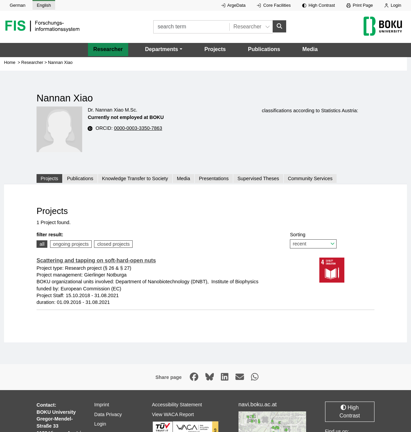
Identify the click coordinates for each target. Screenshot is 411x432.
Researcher (108, 49)
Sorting (313, 240)
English (44, 5)
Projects (215, 49)
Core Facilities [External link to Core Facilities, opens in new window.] (274, 5)
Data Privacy (108, 414)
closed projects (113, 243)
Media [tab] (183, 178)
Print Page (359, 5)
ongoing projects (71, 243)
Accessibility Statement (177, 404)
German (17, 5)
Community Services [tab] (310, 178)
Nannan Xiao (60, 62)
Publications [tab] (80, 178)
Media (310, 49)
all (42, 243)
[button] (164, 49)
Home (10, 62)
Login (392, 5)
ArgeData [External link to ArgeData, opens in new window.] (233, 5)
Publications (264, 49)
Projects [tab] (49, 178)
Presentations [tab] (214, 178)
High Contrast (318, 5)
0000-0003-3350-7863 (138, 128)
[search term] (191, 26)
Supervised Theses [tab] (258, 178)
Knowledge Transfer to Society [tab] (135, 178)
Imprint (101, 404)
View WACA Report (173, 414)
